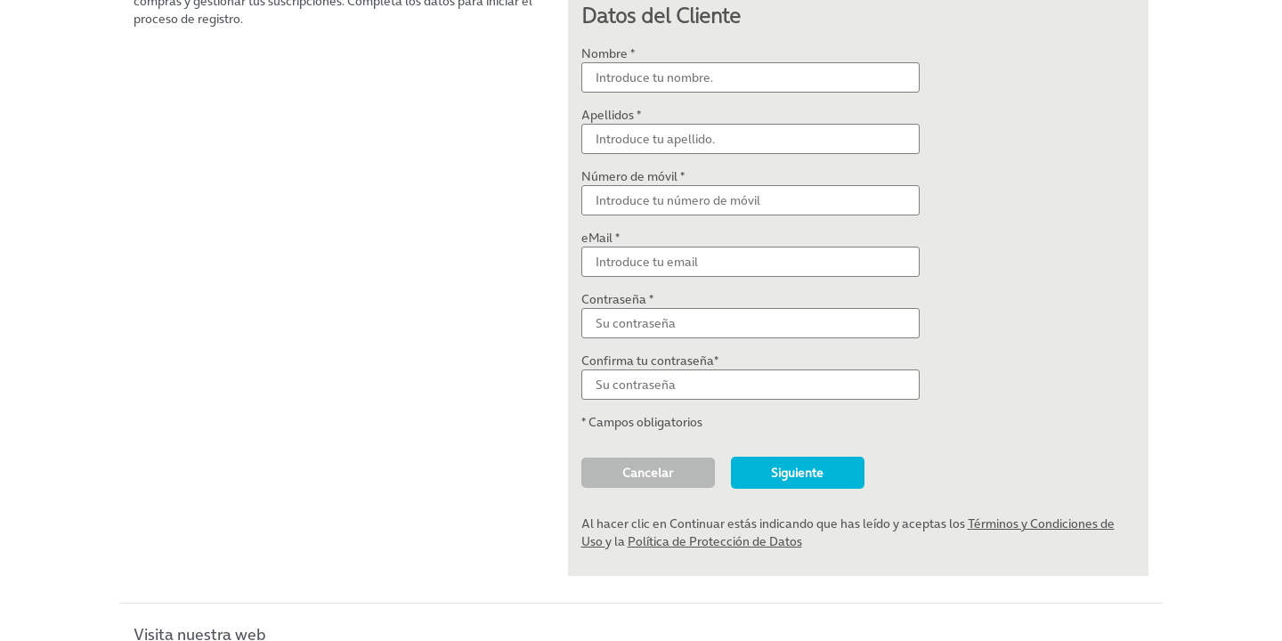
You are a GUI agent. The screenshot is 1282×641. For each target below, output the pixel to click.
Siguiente (797, 473)
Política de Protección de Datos (715, 541)
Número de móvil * (633, 176)
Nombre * (608, 53)
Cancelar (647, 473)
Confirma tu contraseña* (649, 360)
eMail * (600, 238)
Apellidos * (611, 115)
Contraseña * (617, 299)
